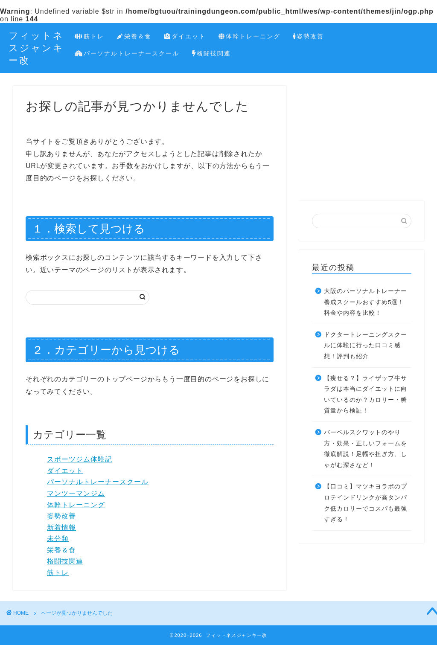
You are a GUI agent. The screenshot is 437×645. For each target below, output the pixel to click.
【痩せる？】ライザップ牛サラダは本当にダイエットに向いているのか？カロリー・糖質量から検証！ (365, 394)
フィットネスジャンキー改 (36, 47)
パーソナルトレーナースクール (127, 53)
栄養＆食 (134, 36)
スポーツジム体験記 (79, 459)
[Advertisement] (361, 139)
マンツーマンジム (76, 493)
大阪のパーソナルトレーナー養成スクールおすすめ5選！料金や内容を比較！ (365, 302)
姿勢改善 (308, 36)
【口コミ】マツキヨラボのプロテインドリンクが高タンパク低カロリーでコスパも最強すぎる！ (365, 503)
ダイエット (185, 36)
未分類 (58, 538)
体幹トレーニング (249, 36)
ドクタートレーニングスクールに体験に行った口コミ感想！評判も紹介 (365, 345)
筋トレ (89, 36)
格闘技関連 (211, 53)
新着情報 (61, 527)
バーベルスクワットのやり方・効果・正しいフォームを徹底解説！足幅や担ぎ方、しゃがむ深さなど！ (365, 448)
